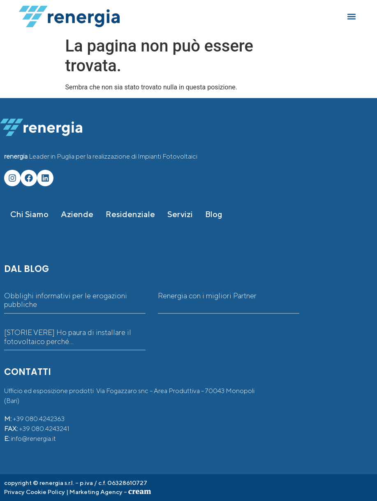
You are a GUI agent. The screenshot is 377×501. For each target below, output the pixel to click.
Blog (213, 214)
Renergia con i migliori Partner (207, 295)
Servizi (180, 214)
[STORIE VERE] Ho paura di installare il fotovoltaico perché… (67, 337)
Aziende (77, 214)
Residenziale (130, 214)
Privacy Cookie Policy (34, 491)
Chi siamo (29, 214)
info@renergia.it (33, 438)
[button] (351, 16)
